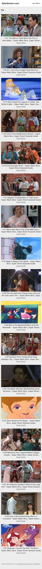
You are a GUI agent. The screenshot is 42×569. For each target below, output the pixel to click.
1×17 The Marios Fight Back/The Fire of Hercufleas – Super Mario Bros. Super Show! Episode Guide (21, 40)
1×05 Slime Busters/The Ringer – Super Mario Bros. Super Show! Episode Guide (21, 422)
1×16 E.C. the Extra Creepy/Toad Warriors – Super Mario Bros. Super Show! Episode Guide (21, 71)
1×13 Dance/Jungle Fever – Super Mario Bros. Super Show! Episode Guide (21, 167)
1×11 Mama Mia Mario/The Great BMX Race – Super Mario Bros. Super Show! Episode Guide (21, 230)
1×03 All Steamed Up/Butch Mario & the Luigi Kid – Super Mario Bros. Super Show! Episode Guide (21, 486)
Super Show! (21, 43)
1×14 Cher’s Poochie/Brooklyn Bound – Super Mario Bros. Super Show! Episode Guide (21, 135)
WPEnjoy (38, 564)
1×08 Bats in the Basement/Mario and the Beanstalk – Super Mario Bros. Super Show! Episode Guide (21, 327)
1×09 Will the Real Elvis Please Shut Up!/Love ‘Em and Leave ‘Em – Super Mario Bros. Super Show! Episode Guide (21, 295)
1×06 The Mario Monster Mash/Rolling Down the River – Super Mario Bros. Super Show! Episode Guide (21, 391)
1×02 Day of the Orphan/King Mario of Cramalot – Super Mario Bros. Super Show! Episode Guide (21, 518)
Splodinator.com (10, 3)
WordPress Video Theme (25, 564)
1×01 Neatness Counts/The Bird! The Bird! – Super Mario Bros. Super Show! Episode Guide (21, 549)
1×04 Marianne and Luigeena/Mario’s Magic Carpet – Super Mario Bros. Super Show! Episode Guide (21, 454)
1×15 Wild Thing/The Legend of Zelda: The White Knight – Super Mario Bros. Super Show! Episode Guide (21, 104)
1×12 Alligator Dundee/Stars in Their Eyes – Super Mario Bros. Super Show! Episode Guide (21, 198)
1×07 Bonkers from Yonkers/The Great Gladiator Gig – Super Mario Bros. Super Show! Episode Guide (21, 359)
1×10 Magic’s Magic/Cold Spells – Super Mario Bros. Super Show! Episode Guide (21, 262)
